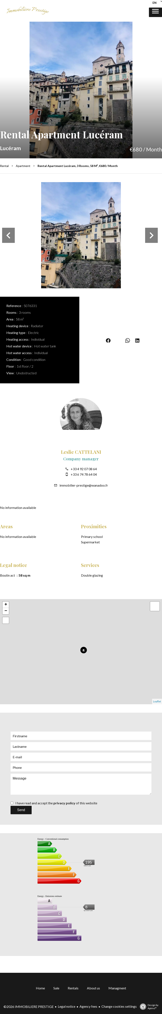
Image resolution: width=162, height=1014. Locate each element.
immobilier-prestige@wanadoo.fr (83, 485)
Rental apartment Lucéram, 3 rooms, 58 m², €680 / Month (78, 166)
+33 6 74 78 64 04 (84, 474)
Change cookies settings (119, 1006)
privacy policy (64, 803)
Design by (148, 1006)
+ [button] (5, 605)
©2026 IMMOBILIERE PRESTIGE (29, 1007)
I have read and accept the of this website (56, 803)
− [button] (5, 611)
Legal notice (66, 1006)
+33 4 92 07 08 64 (84, 469)
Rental (4, 166)
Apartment (23, 166)
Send (21, 810)
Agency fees (88, 1006)
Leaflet (157, 701)
